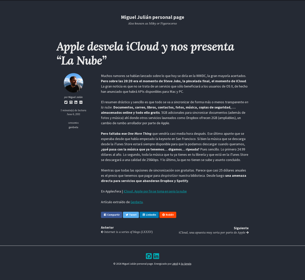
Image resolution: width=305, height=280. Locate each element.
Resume (137, 4)
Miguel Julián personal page (152, 17)
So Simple (186, 263)
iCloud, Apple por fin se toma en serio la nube (156, 191)
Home (125, 4)
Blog (149, 4)
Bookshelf (176, 4)
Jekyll (174, 263)
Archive (161, 4)
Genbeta (137, 202)
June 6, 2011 (73, 114)
